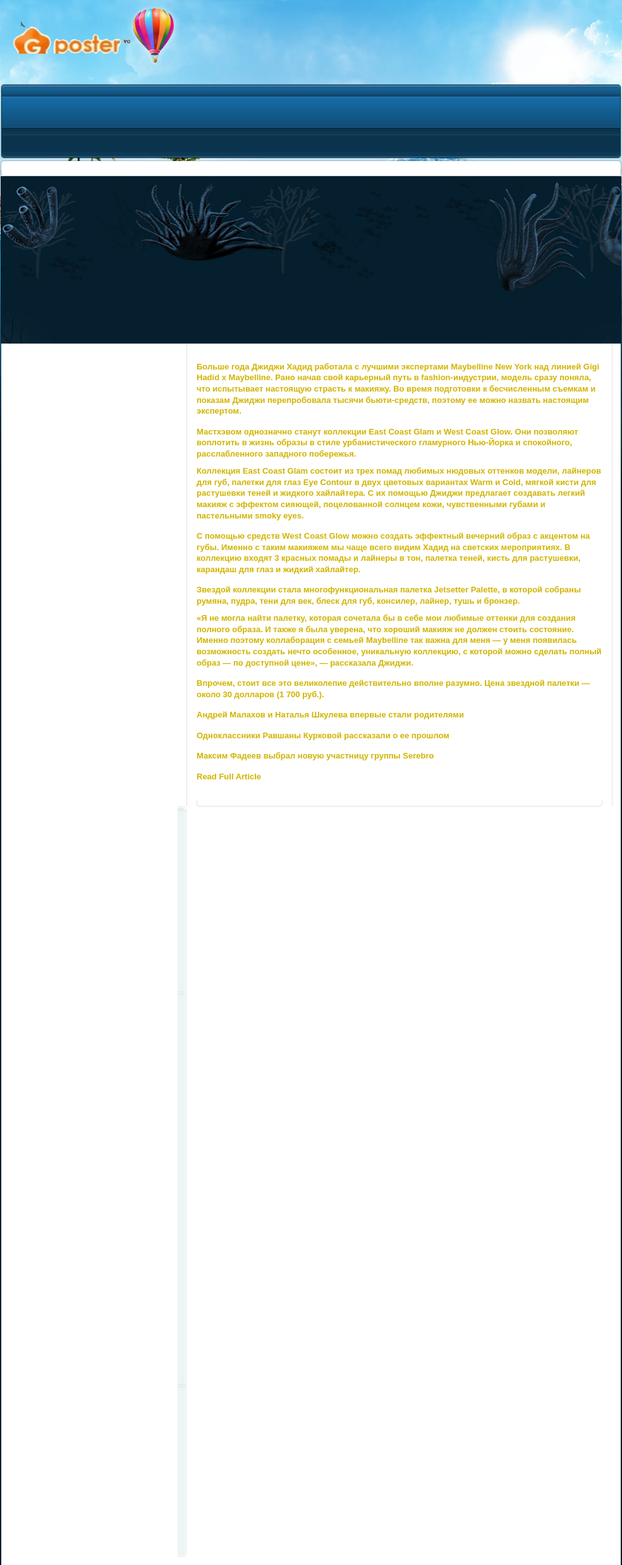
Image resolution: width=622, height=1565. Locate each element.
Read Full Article (229, 776)
